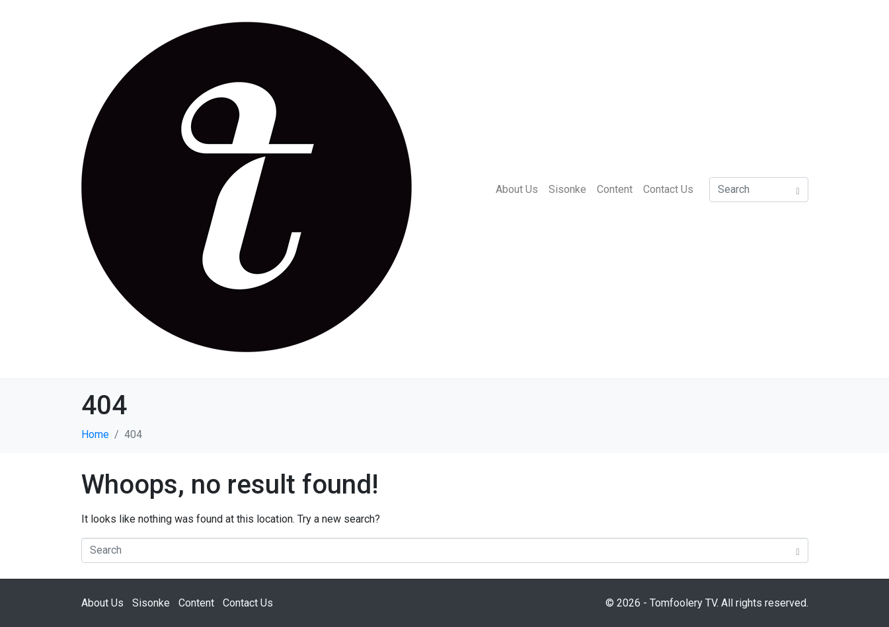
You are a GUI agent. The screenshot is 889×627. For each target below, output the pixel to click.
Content (615, 189)
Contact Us (668, 189)
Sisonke (567, 189)
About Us (517, 189)
